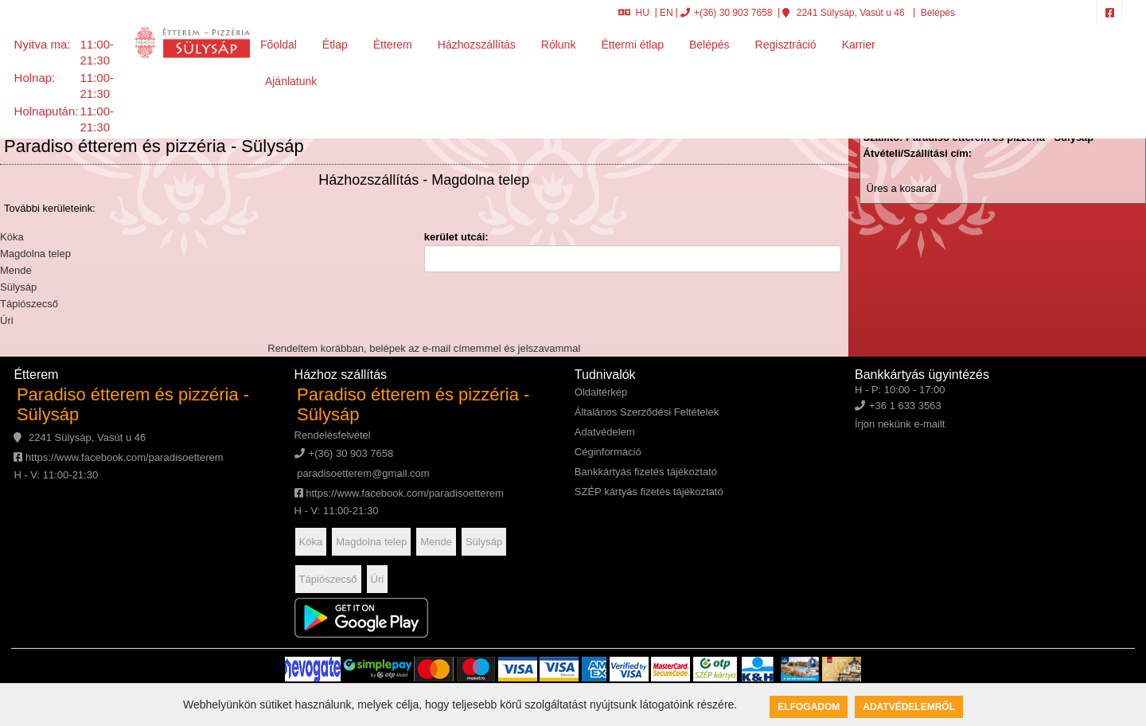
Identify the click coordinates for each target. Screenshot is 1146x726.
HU (633, 12)
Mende (16, 270)
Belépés (936, 12)
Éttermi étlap (632, 44)
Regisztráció (786, 44)
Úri (7, 320)
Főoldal (278, 44)
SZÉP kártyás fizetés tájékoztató (649, 492)
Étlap (335, 44)
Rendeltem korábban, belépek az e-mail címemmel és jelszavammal (423, 348)
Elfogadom (809, 706)
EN (666, 12)
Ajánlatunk (291, 81)
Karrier (858, 44)
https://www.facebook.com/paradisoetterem (118, 457)
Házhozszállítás (477, 44)
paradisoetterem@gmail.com (362, 473)
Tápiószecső (29, 304)
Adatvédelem (605, 432)
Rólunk (558, 44)
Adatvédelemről (909, 706)
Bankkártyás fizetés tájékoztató (646, 472)
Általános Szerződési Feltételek (647, 412)
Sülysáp (18, 287)
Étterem (392, 44)
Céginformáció (608, 452)
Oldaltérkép (601, 392)
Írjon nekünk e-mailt (900, 424)
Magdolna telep (35, 254)
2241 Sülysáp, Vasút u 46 (843, 12)
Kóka (12, 237)
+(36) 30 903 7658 (726, 12)
